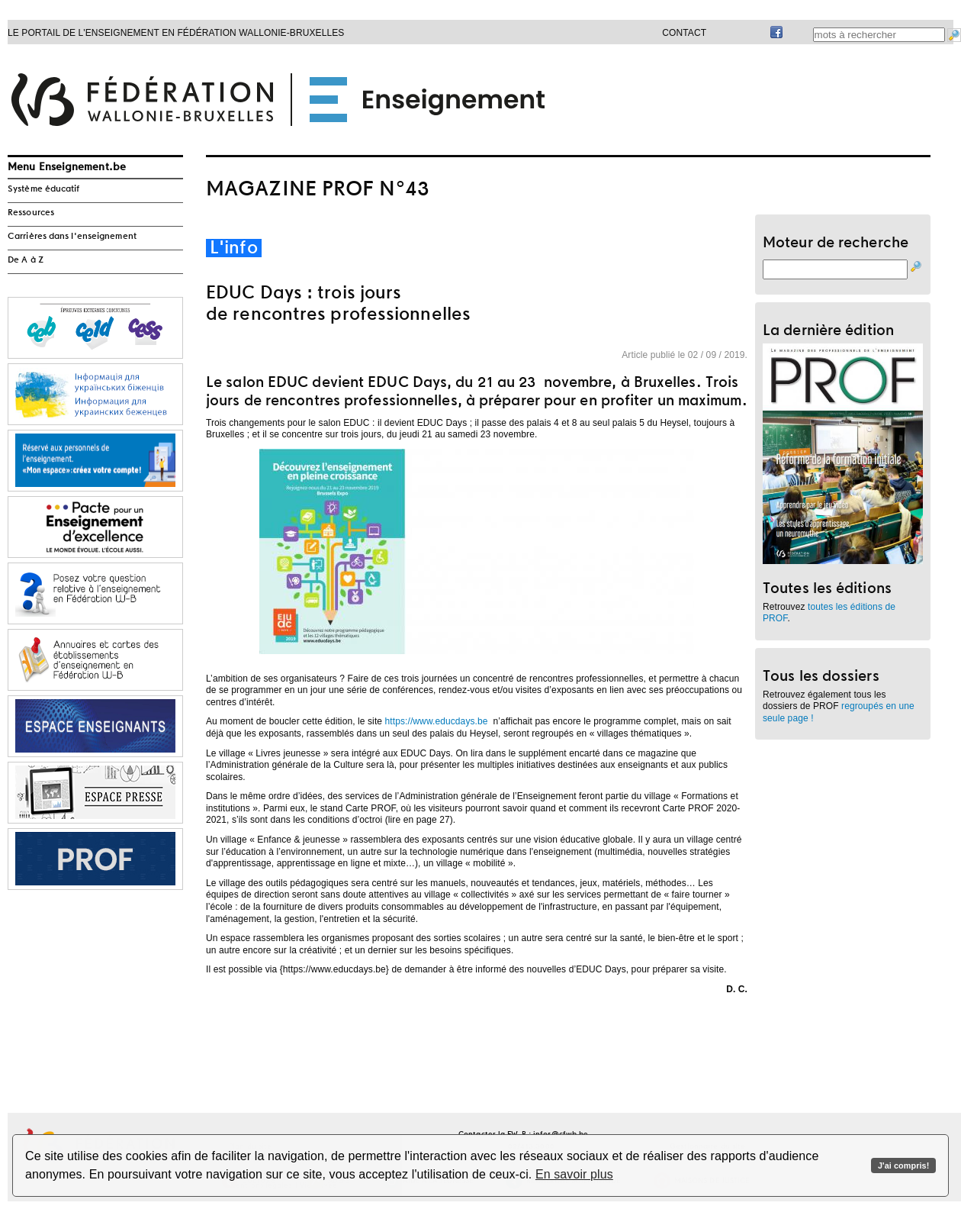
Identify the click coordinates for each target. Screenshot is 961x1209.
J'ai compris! (903, 1165)
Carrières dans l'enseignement (72, 236)
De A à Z (25, 260)
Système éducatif (44, 189)
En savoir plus (574, 1174)
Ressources (31, 213)
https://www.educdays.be (436, 721)
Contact (684, 32)
